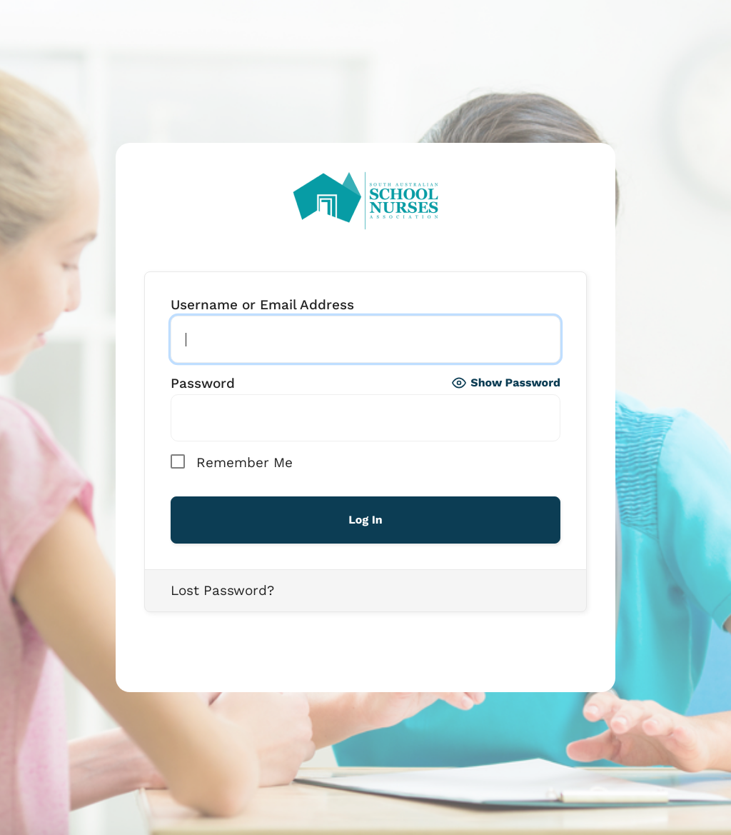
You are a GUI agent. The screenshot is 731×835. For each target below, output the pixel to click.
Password (203, 383)
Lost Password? (222, 590)
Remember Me (232, 461)
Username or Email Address (262, 304)
